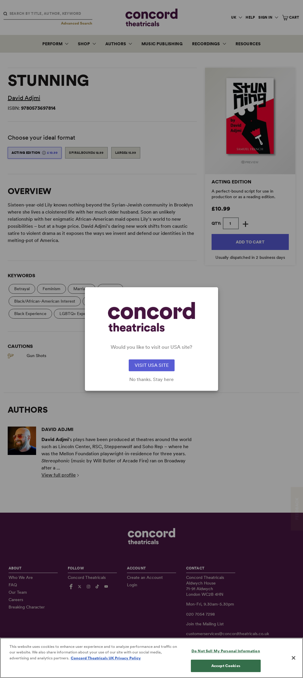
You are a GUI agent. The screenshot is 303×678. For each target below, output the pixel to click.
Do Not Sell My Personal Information (225, 655)
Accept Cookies (225, 669)
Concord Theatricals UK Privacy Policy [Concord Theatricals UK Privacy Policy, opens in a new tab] (106, 662)
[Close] (293, 661)
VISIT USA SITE (152, 365)
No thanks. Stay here (151, 379)
